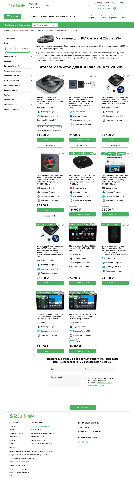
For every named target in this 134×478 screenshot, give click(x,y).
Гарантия (12, 440)
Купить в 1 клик (50, 140)
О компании (33, 16)
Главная (7, 31)
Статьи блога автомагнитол (19, 462)
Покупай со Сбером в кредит (19, 465)
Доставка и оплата (63, 16)
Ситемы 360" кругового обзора (41, 444)
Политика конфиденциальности (20, 472)
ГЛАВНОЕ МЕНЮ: (37, 423)
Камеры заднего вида (38, 440)
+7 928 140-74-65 (84, 427)
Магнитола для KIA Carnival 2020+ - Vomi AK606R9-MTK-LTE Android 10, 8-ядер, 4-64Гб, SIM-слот (50, 316)
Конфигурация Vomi (75, 339)
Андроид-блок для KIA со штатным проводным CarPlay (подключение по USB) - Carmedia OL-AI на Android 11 (50, 100)
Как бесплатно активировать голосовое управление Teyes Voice (31, 451)
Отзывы (44, 16)
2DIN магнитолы (36, 430)
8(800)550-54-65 (101, 3)
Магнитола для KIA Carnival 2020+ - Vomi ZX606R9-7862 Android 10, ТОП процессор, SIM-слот (82, 316)
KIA (39, 31)
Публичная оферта (15, 476)
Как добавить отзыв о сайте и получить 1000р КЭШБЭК (28, 455)
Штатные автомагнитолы (24, 31)
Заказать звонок (103, 8)
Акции (51, 16)
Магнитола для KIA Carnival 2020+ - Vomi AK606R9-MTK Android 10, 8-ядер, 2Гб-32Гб (82, 248)
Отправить (82, 407)
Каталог (13, 16)
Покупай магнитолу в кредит (19, 469)
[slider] (6, 52)
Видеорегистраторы (38, 437)
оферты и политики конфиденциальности (100, 384)
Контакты (12, 447)
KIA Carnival (48, 31)
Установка (13, 437)
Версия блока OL (42, 124)
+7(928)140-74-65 (117, 3)
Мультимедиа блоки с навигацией (42, 433)
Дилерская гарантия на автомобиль (22, 458)
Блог (11, 444)
